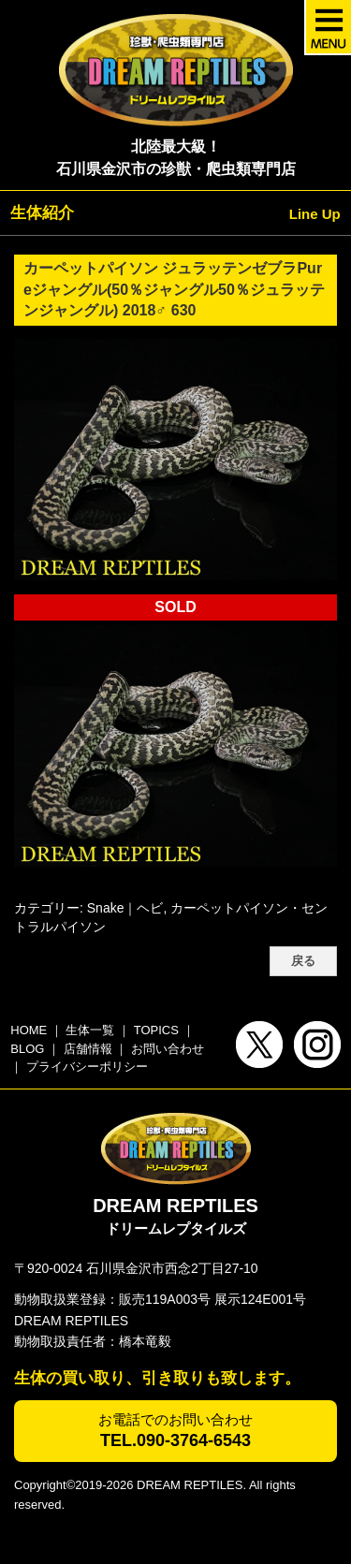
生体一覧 (90, 1030)
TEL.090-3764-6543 (175, 1440)
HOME (28, 1030)
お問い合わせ (167, 1049)
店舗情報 (88, 1049)
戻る (303, 961)
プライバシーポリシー (87, 1067)
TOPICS (156, 1030)
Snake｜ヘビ (125, 907)
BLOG (27, 1049)
